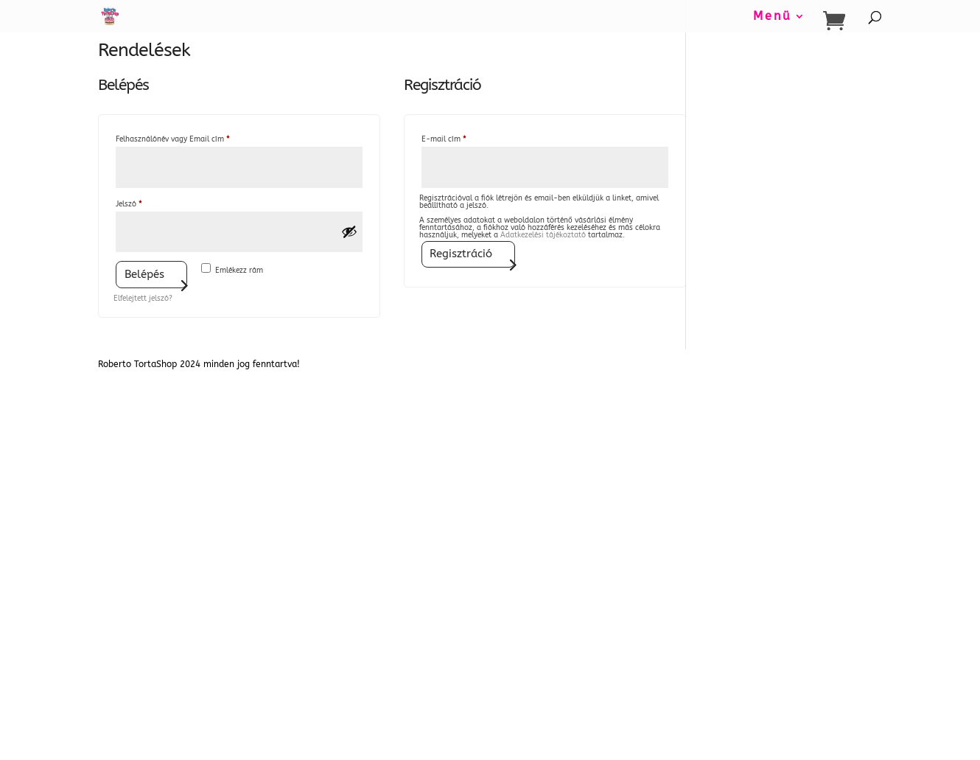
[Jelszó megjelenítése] (349, 231)
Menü (772, 17)
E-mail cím (458, 138)
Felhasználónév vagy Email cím (187, 138)
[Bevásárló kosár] (838, 21)
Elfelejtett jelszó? (142, 298)
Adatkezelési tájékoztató (543, 235)
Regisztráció (461, 253)
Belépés (144, 274)
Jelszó (143, 203)
